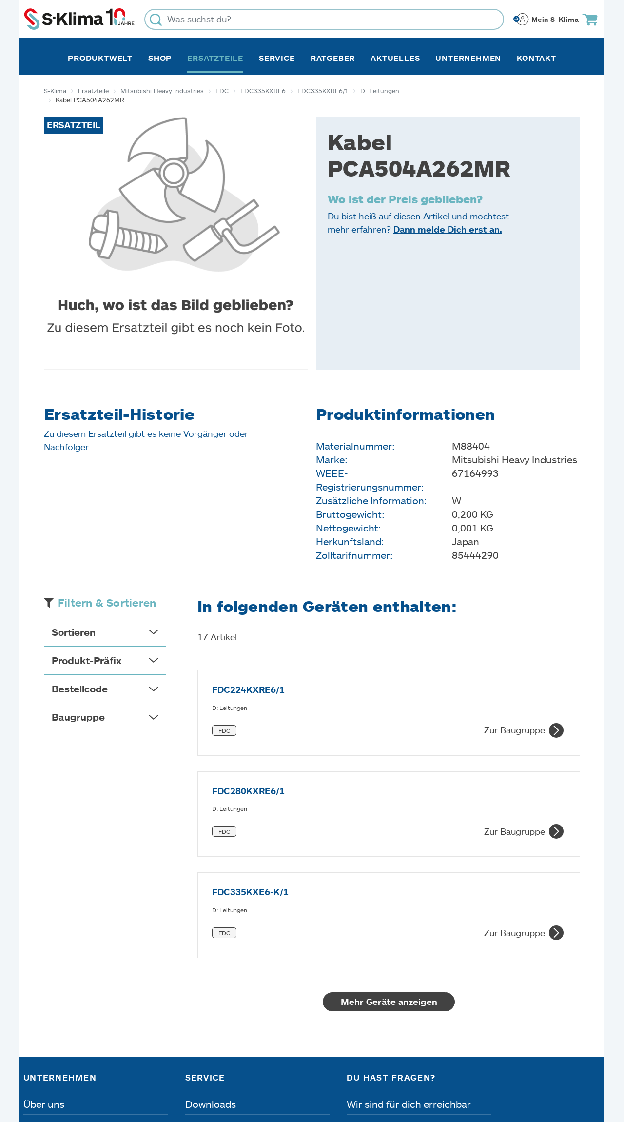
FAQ (195, 1019)
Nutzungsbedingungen (336, 1067)
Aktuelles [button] (395, 58)
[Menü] (595, 974)
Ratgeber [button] (333, 58)
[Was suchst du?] (324, 19)
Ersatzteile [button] (215, 58)
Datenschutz (126, 1067)
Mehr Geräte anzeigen (389, 835)
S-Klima (55, 91)
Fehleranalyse (216, 978)
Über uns (43, 938)
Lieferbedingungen (452, 1067)
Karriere (41, 978)
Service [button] (277, 58)
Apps (197, 958)
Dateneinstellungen (218, 1067)
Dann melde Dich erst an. (447, 229)
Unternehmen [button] (468, 58)
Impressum (50, 1067)
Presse (38, 999)
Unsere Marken (58, 958)
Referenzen (49, 1019)
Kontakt (536, 58)
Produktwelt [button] (100, 58)
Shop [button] (160, 58)
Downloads (210, 938)
